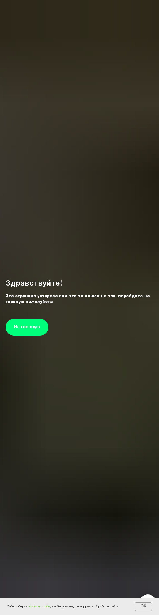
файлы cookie (39, 606)
